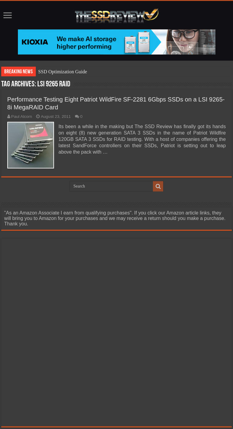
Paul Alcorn (21, 116)
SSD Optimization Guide (62, 71)
